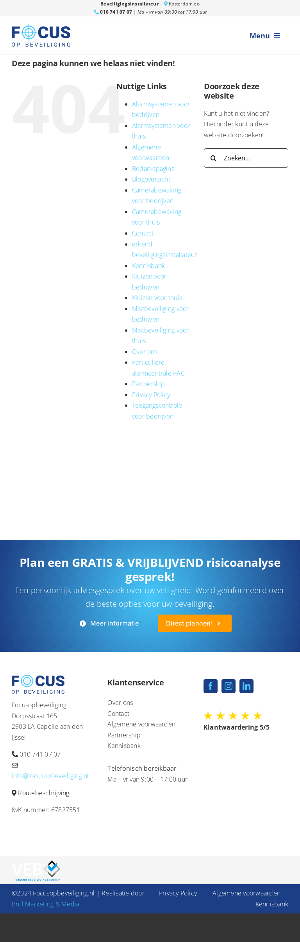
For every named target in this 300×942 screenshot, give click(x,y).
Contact (143, 233)
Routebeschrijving (43, 793)
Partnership (148, 383)
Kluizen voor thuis (157, 297)
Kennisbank (148, 265)
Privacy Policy (151, 394)
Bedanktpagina (153, 168)
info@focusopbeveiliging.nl (50, 775)
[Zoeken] (213, 158)
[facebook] (211, 686)
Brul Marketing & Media (45, 904)
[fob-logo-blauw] (41, 27)
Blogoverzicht (151, 179)
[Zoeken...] (246, 158)
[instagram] (228, 686)
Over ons (144, 351)
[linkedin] (246, 686)
